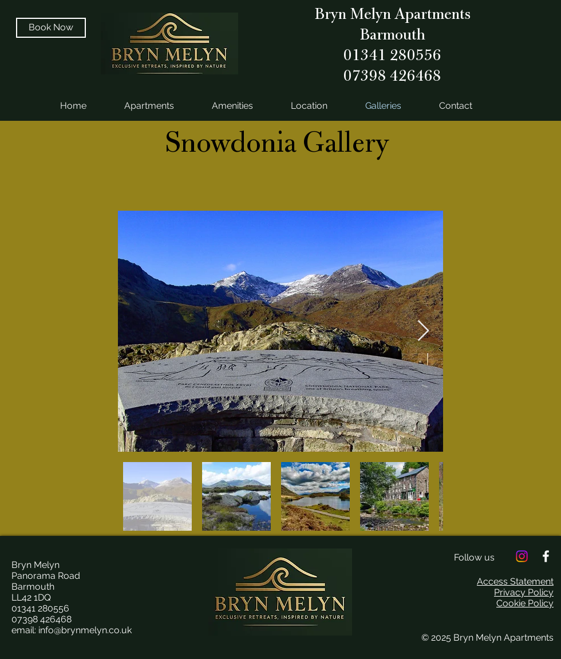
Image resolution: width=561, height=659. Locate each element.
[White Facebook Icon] (546, 556)
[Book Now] (51, 28)
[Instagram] (522, 556)
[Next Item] (423, 331)
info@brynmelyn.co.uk (85, 630)
